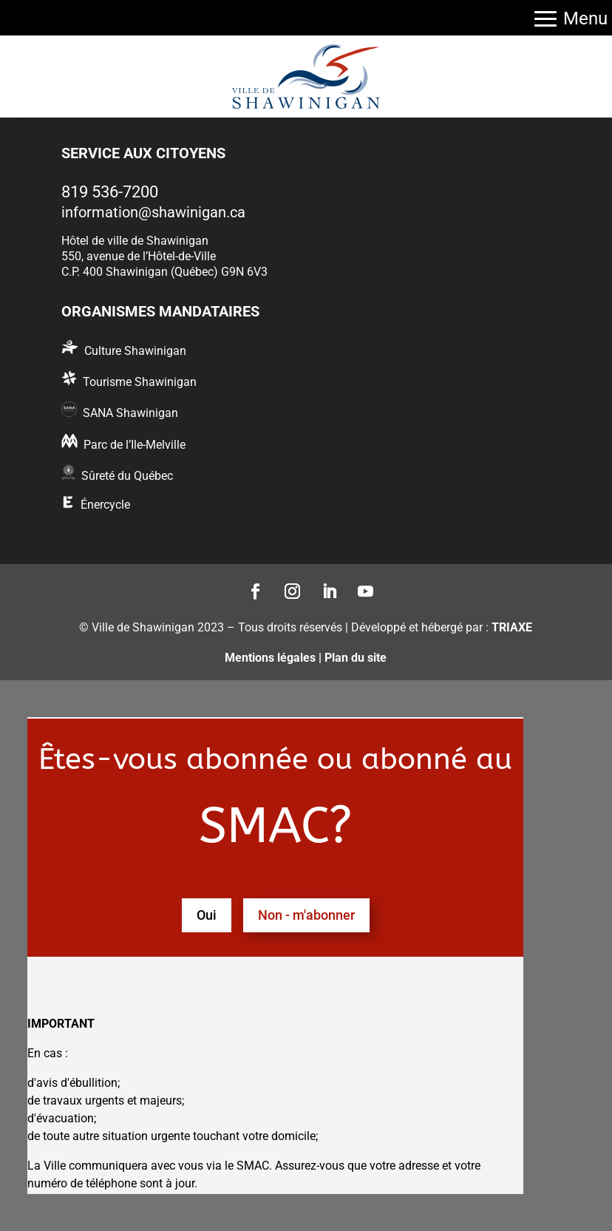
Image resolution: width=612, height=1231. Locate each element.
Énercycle (105, 505)
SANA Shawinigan (130, 413)
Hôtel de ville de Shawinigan (134, 241)
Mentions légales (270, 658)
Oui (207, 915)
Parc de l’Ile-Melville (135, 445)
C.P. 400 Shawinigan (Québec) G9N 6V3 (164, 272)
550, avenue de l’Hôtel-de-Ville (138, 256)
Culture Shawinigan (135, 351)
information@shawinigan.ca (153, 212)
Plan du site (355, 658)
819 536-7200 (109, 192)
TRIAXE (512, 627)
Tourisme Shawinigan (140, 382)
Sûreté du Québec (127, 476)
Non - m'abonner (306, 915)
